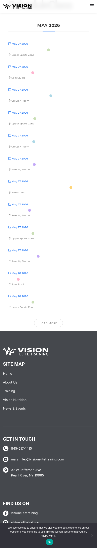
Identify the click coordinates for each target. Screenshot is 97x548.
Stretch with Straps (27, 50)
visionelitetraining (24, 513)
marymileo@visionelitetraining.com (37, 459)
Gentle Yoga (19, 302)
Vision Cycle (19, 73)
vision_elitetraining (25, 522)
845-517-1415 (21, 448)
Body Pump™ (19, 233)
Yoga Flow (17, 210)
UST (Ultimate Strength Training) (38, 188)
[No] (92, 535)
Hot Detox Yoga (22, 256)
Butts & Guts (19, 142)
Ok (49, 542)
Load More (48, 323)
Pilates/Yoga (20, 164)
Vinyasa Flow (20, 119)
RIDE (12, 279)
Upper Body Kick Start (28, 96)
